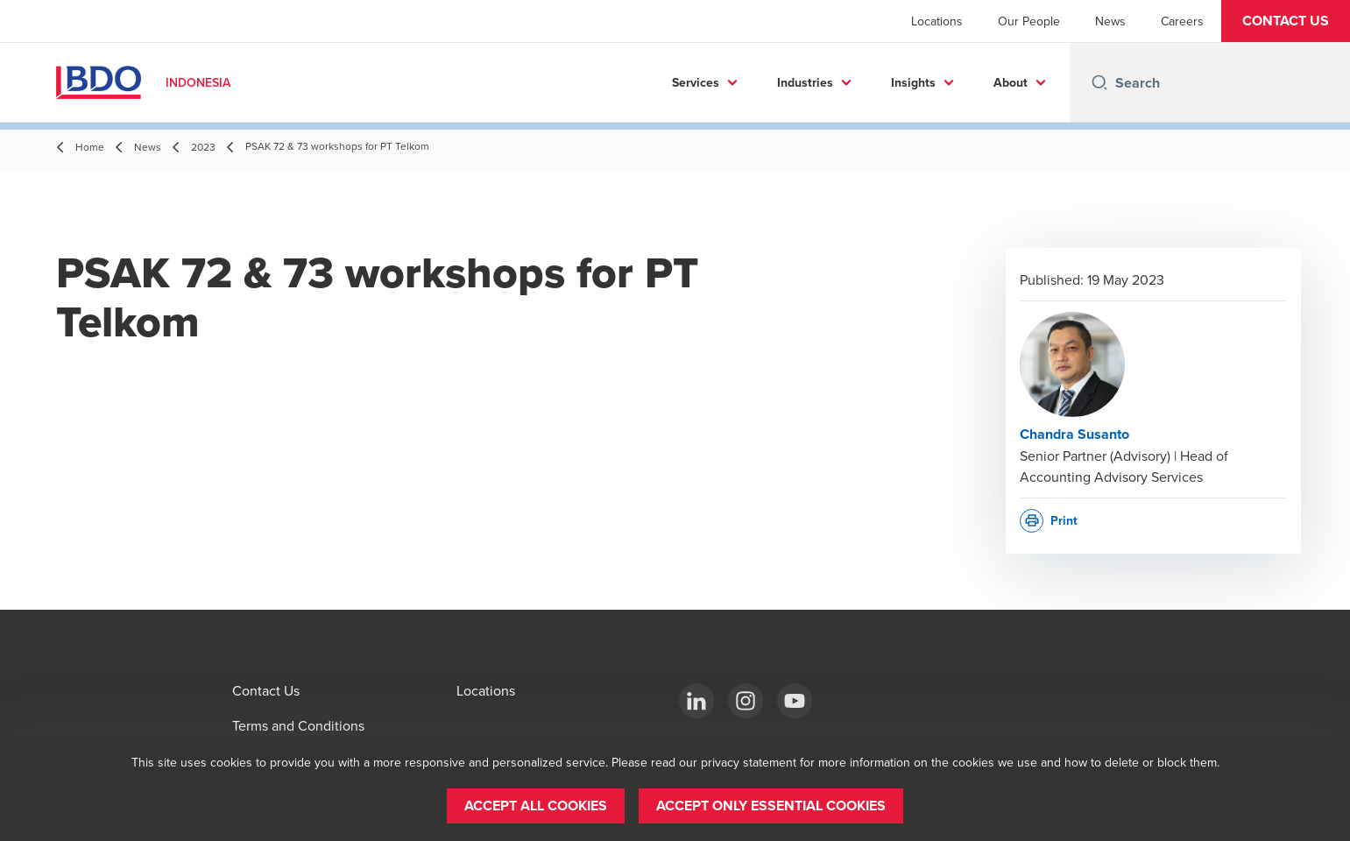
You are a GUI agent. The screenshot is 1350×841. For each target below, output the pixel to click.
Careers (1182, 21)
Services (695, 82)
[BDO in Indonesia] (696, 701)
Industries (805, 82)
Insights (913, 82)
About (1010, 82)
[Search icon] (1099, 82)
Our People (1029, 21)
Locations (937, 21)
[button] (1285, 21)
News (1110, 21)
